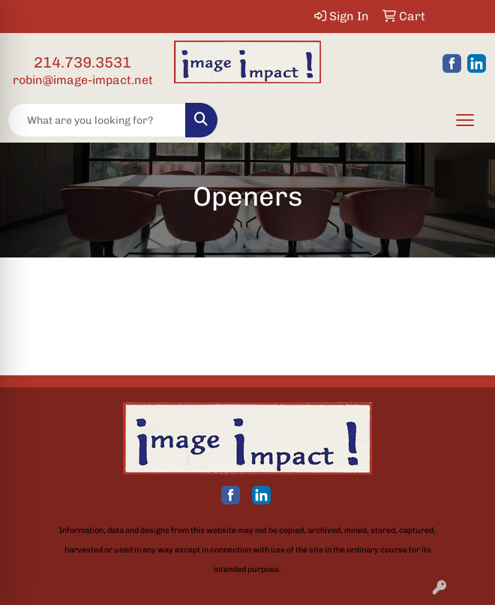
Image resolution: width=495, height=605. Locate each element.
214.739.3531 (82, 62)
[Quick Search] (97, 120)
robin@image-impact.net (83, 80)
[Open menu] (465, 120)
